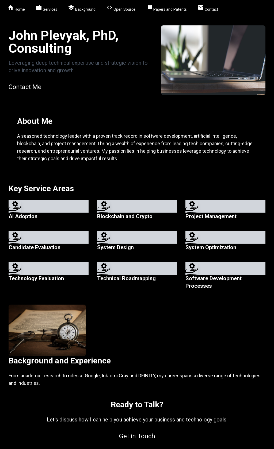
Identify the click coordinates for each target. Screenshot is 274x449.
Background (82, 8)
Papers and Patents (166, 8)
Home (16, 8)
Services (46, 8)
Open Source (120, 8)
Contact (207, 8)
